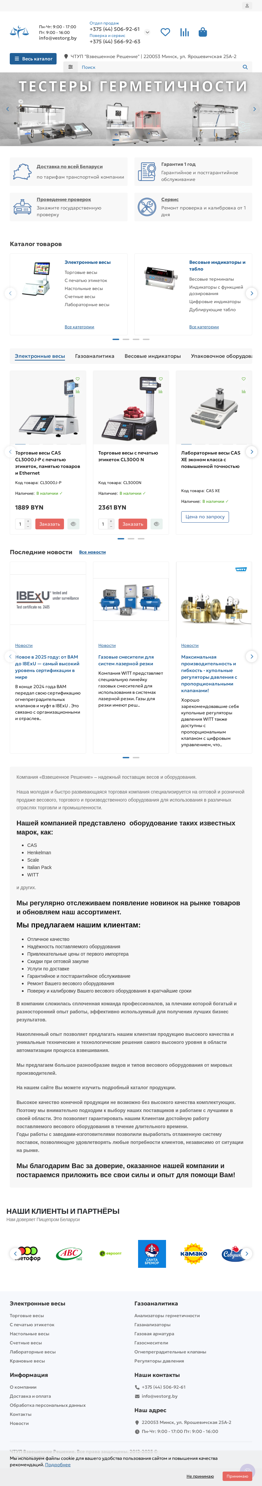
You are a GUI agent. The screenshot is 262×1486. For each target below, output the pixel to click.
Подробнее (58, 1465)
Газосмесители (151, 1343)
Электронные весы (88, 262)
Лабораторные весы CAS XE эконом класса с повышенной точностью (210, 459)
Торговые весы (81, 272)
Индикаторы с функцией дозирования (216, 290)
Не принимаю (200, 1476)
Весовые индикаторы (153, 356)
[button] (7, 109)
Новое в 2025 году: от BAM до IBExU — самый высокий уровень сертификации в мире (47, 667)
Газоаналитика (94, 356)
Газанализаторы (152, 1325)
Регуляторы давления (159, 1361)
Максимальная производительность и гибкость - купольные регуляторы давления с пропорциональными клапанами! (209, 673)
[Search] (165, 67)
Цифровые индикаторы (215, 301)
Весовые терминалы (211, 279)
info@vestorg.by (58, 38)
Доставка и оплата (30, 1396)
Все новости (92, 552)
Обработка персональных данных (48, 1405)
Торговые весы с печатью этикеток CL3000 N (128, 456)
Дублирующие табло (212, 310)
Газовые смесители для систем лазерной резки (126, 660)
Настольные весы (84, 288)
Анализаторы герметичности (167, 1316)
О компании (23, 1387)
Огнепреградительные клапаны (170, 1352)
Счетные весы (80, 296)
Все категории (79, 326)
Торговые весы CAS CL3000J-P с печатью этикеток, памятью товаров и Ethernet (47, 463)
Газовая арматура (154, 1334)
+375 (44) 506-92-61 (115, 29)
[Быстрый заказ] (73, 524)
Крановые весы (27, 1361)
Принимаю (237, 1476)
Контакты (21, 1414)
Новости (24, 645)
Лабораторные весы (87, 304)
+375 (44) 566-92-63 (115, 42)
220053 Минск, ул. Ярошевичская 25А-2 (186, 1422)
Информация (29, 1375)
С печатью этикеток (86, 280)
